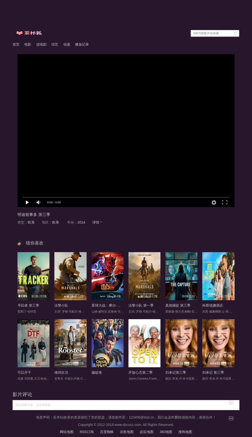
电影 (27, 44)
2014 (81, 222)
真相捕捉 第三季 (177, 305)
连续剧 (41, 44)
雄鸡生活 (61, 372)
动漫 (66, 44)
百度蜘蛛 (107, 432)
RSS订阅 (87, 432)
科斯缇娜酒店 (212, 305)
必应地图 (147, 432)
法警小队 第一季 (141, 305)
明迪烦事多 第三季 (33, 214)
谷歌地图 (127, 432)
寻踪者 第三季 (28, 305)
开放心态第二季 (140, 372)
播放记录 (82, 44)
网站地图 (67, 432)
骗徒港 (97, 372)
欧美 (31, 222)
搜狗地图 (185, 432)
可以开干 (24, 372)
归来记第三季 (175, 372)
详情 (97, 222)
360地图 (166, 432)
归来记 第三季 (213, 372)
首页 (16, 44)
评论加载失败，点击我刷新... (34, 405)
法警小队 (61, 305)
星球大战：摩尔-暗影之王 (111, 305)
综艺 (54, 44)
